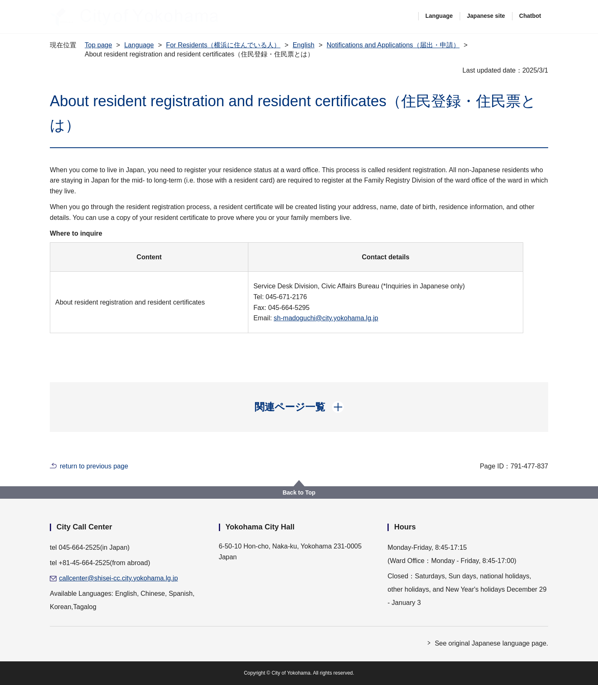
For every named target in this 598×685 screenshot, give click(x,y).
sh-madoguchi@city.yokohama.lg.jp (326, 318)
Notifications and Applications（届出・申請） (392, 45)
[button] (299, 407)
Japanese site (486, 15)
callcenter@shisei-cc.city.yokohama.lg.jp (118, 578)
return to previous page (94, 466)
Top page (98, 45)
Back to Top (298, 492)
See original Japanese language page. (491, 643)
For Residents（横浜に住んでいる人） (223, 45)
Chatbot (530, 15)
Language (439, 15)
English (303, 45)
